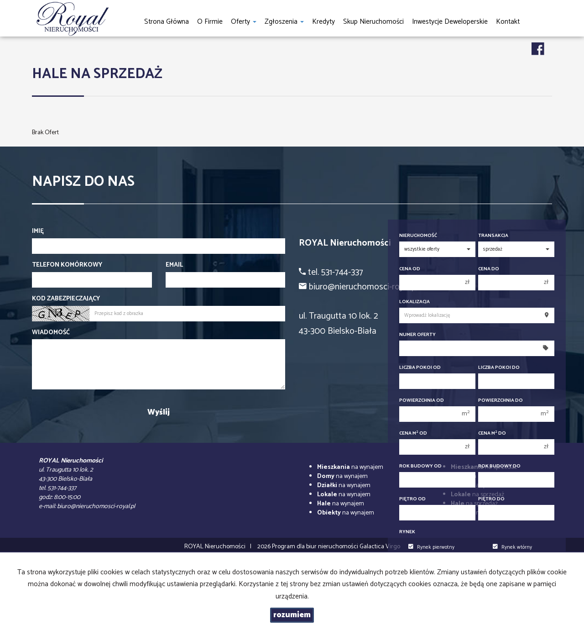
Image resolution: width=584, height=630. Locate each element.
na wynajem (350, 467)
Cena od (409, 269)
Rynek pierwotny (431, 547)
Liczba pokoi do (499, 367)
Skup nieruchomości (373, 21)
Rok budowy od (420, 466)
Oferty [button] (243, 21)
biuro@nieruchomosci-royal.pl (96, 506)
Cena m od (413, 433)
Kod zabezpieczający (66, 299)
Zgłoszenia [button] (284, 21)
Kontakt (508, 21)
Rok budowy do (499, 466)
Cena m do (492, 433)
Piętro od (412, 499)
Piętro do (491, 499)
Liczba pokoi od (420, 367)
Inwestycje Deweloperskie (450, 21)
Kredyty (323, 21)
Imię (38, 231)
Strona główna (166, 21)
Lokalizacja (414, 302)
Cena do (488, 269)
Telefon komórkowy (67, 265)
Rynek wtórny (512, 547)
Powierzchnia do (500, 400)
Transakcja (493, 235)
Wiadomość (51, 332)
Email (174, 265)
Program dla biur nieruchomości (316, 546)
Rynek (407, 532)
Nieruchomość (418, 235)
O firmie (210, 21)
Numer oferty (417, 334)
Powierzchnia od (421, 400)
